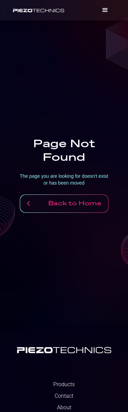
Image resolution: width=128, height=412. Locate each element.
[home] (38, 10)
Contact (64, 396)
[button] (105, 10)
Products (64, 384)
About (64, 407)
